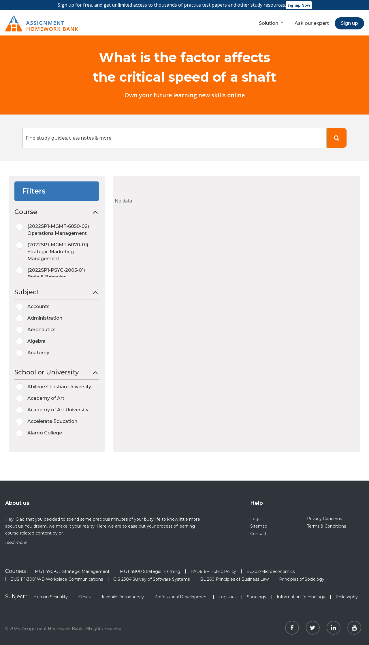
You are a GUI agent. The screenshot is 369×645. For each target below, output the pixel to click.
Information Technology (301, 597)
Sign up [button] (349, 23)
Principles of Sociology (301, 579)
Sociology (256, 597)
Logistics (227, 597)
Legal (255, 518)
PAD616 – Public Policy (213, 571)
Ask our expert (312, 23)
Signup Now (298, 5)
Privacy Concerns (324, 518)
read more (15, 542)
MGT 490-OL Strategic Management (72, 571)
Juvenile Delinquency (122, 597)
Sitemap (258, 526)
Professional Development (181, 597)
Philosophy (347, 597)
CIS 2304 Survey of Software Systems (151, 579)
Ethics (84, 597)
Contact (258, 533)
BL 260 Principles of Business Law (234, 579)
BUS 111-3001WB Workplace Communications (56, 579)
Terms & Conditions (326, 526)
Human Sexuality (50, 597)
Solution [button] (269, 23)
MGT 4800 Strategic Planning (150, 571)
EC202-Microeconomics (270, 571)
